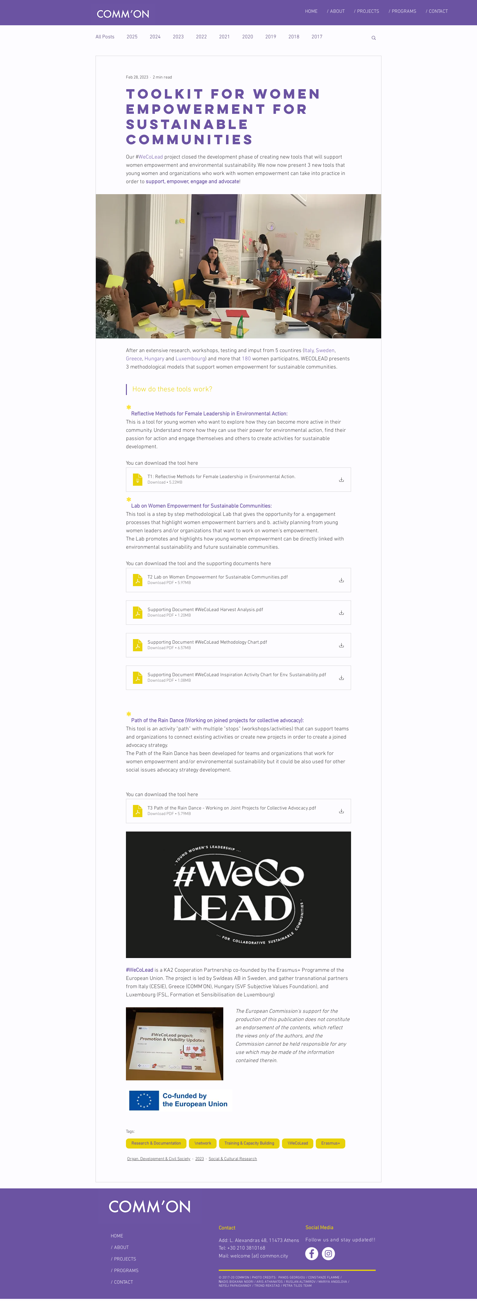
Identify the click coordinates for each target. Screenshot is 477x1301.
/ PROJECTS (123, 1259)
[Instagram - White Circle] (328, 1253)
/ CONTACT (122, 1282)
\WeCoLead (297, 1143)
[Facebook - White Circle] (311, 1253)
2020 (247, 37)
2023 (178, 37)
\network (202, 1143)
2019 (270, 37)
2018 (293, 37)
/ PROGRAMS (125, 1271)
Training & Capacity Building (249, 1143)
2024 (155, 37)
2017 (317, 37)
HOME (117, 1236)
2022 (201, 37)
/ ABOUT (120, 1248)
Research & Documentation (156, 1143)
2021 (224, 37)
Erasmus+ (330, 1143)
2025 (132, 37)
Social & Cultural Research (233, 1159)
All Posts (105, 37)
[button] (374, 37)
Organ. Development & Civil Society (158, 1159)
